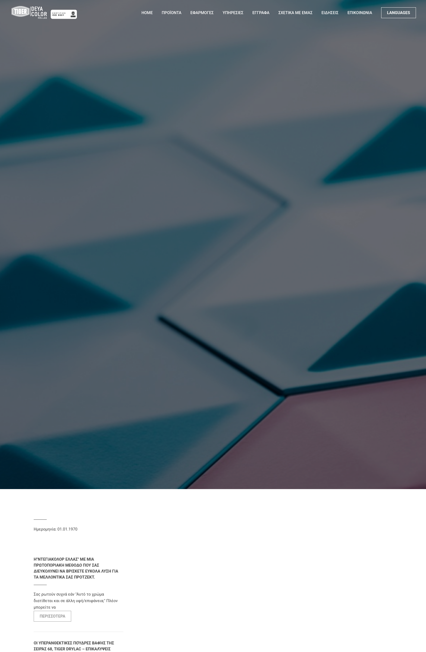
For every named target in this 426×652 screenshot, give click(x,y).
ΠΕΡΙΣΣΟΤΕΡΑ (52, 616)
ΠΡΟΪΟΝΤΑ (171, 12)
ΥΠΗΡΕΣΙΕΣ (233, 12)
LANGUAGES (398, 12)
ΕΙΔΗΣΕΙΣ (330, 12)
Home (147, 12)
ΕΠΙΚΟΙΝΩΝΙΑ (359, 12)
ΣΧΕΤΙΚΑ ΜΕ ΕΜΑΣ (295, 12)
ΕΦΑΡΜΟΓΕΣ (202, 12)
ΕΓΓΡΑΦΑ (261, 12)
